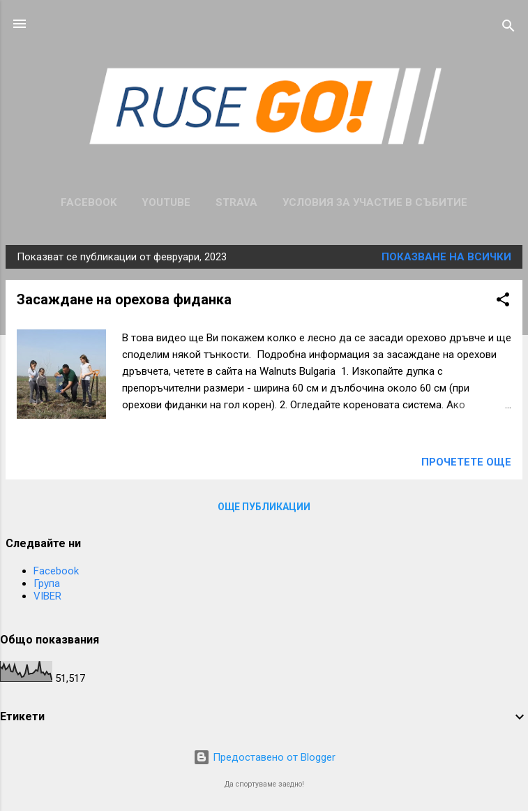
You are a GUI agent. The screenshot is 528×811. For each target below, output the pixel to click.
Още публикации (264, 506)
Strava (236, 202)
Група (46, 583)
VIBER (47, 596)
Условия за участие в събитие (374, 202)
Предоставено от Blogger (264, 757)
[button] (503, 302)
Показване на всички (446, 257)
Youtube (166, 202)
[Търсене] (508, 28)
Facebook (88, 202)
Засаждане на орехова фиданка (124, 299)
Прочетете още (466, 462)
